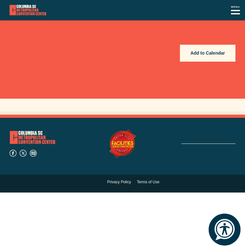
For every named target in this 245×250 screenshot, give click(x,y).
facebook (13, 153)
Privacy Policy (119, 182)
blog (33, 153)
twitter (22, 153)
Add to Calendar (207, 53)
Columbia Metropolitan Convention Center (28, 10)
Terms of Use (148, 182)
